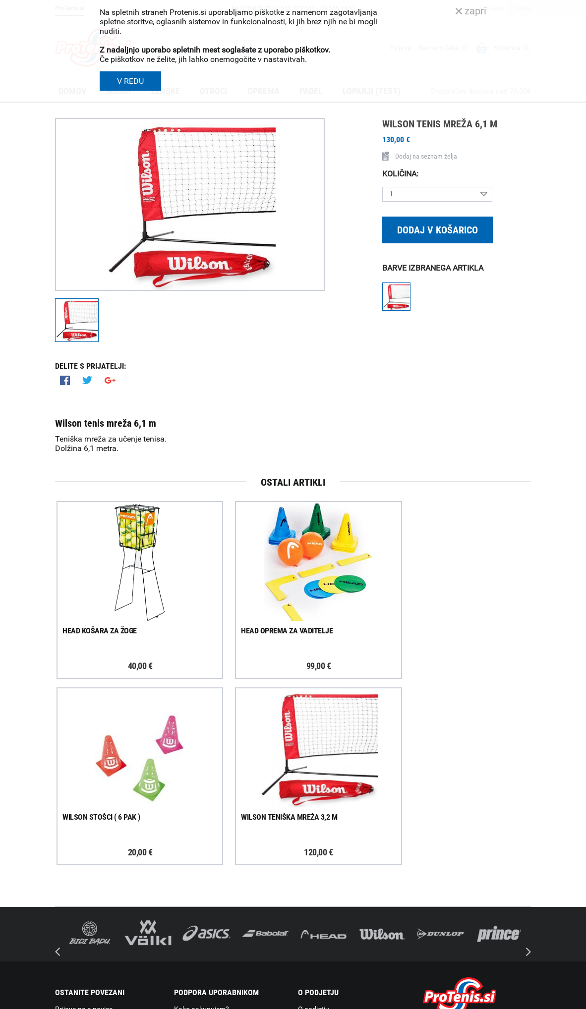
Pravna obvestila (200, 939)
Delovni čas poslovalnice (335, 861)
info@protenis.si (473, 939)
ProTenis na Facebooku (110, 875)
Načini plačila (194, 913)
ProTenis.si (438, 965)
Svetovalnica (317, 926)
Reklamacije (192, 887)
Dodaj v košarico (437, 230)
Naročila (187, 861)
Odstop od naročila (203, 900)
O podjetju (313, 823)
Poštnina (188, 848)
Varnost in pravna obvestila (204, 998)
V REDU (130, 81)
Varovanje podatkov (205, 926)
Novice (308, 913)
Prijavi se (79, 844)
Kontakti (311, 848)
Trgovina (311, 836)
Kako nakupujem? (201, 823)
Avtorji (522, 998)
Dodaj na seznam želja (419, 156)
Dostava (187, 836)
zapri (471, 11)
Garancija (189, 874)
